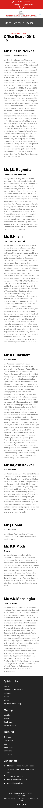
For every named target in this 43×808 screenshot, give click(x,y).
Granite (7, 718)
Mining (6, 700)
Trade (6, 696)
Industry (7, 686)
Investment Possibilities (13, 689)
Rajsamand (8, 747)
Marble (7, 715)
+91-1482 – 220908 (15, 776)
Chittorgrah (8, 740)
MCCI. (25, 793)
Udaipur (7, 744)
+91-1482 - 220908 (22, 2)
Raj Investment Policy (12, 703)
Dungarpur (8, 754)
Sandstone (8, 722)
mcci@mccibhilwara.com (23, 4)
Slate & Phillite (10, 725)
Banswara (8, 751)
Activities (7, 693)
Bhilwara (7, 737)
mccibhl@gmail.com (15, 783)
